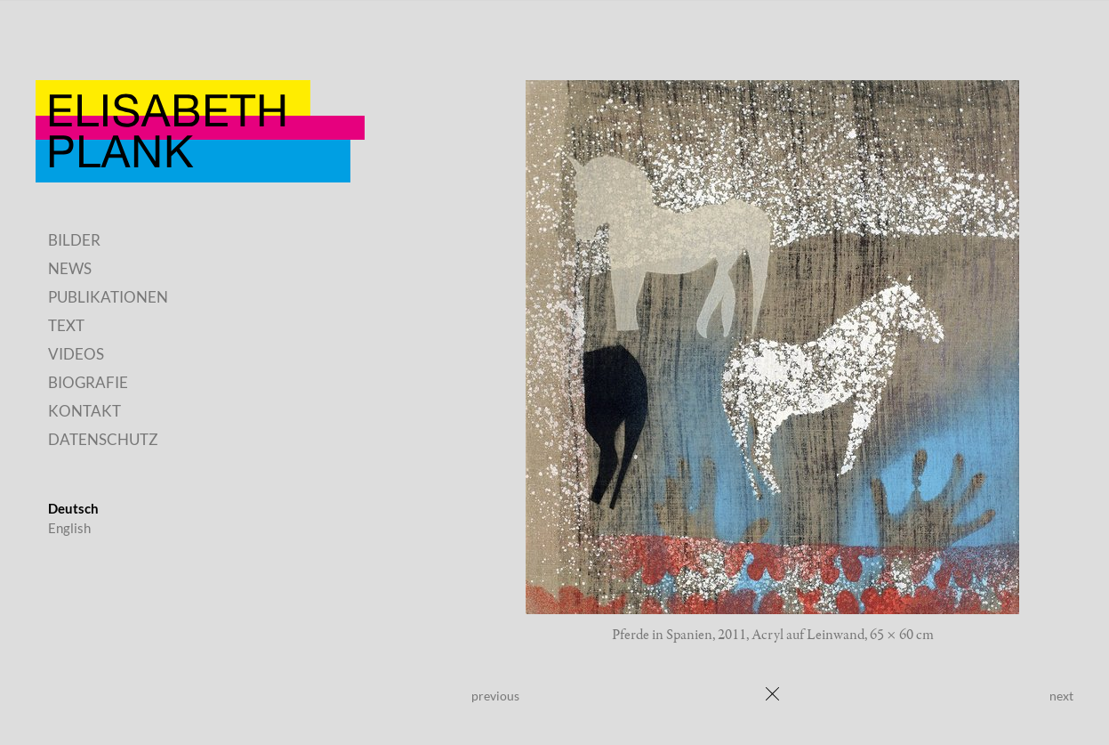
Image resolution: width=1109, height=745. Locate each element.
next (1061, 695)
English (69, 528)
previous (495, 695)
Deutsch (73, 508)
